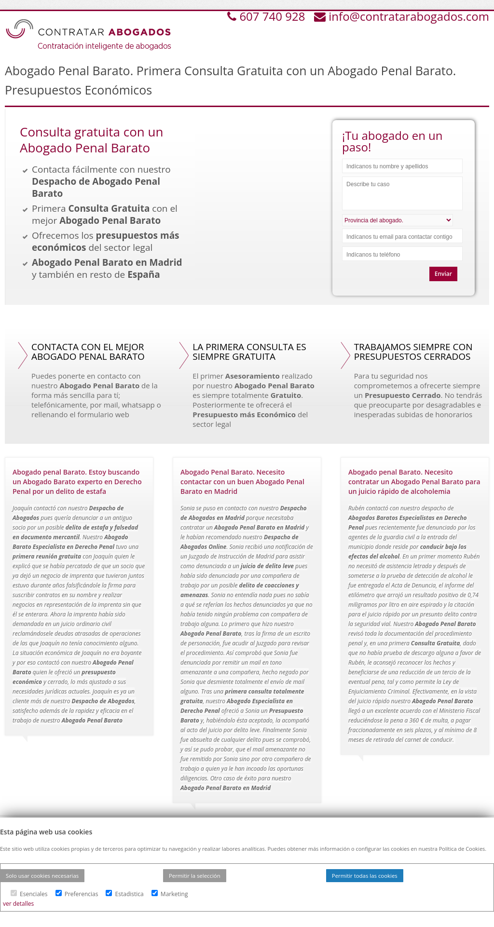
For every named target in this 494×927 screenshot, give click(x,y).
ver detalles (18, 904)
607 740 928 (273, 16)
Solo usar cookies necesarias (42, 875)
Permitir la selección (194, 875)
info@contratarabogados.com (409, 16)
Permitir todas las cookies (365, 875)
